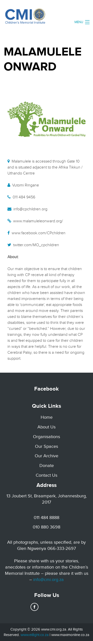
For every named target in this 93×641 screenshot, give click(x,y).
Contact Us (46, 475)
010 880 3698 (46, 526)
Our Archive (46, 455)
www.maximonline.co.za (70, 635)
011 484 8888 (46, 517)
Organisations (46, 436)
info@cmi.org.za (48, 579)
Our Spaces (46, 446)
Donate (46, 465)
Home (47, 417)
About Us (46, 426)
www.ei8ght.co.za (35, 635)
